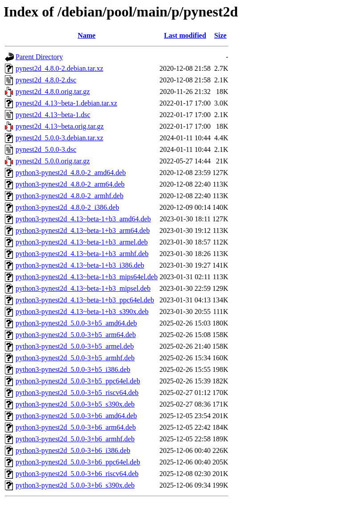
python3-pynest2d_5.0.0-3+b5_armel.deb (75, 346)
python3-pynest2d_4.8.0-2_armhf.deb (69, 196)
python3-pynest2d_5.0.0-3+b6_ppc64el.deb (78, 462)
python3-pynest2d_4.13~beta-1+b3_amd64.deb (83, 219)
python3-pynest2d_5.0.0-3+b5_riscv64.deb (77, 392)
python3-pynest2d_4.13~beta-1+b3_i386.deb (80, 265)
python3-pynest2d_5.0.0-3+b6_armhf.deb (75, 439)
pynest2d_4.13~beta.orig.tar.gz (60, 126)
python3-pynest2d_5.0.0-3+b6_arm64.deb (76, 427)
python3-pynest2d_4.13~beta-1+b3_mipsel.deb (83, 288)
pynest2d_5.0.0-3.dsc (46, 149)
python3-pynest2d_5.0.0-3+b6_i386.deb (73, 450)
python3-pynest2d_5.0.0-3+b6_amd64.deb (76, 415)
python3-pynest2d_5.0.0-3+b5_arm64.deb (76, 334)
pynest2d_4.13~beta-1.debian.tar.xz (66, 103)
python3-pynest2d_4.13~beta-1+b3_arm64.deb (83, 230)
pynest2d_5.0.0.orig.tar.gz (53, 161)
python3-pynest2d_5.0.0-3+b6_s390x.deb (75, 485)
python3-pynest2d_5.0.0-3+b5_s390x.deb (75, 404)
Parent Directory (39, 57)
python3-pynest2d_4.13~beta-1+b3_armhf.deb (82, 253)
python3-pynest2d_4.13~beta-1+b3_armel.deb (82, 242)
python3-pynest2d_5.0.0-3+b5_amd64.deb (76, 323)
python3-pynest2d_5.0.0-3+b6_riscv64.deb (77, 473)
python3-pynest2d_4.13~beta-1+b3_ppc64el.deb (85, 300)
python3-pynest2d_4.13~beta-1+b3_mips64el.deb (87, 277)
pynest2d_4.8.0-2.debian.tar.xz (59, 68)
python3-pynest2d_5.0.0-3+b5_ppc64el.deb (78, 381)
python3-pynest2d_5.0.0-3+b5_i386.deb (73, 369)
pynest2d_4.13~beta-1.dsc (53, 114)
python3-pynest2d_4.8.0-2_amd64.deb (71, 172)
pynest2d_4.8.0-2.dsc (46, 80)
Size (220, 35)
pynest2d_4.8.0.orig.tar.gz (53, 91)
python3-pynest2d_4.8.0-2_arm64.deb (70, 184)
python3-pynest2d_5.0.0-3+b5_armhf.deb (75, 358)
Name (86, 35)
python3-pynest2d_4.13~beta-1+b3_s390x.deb (82, 311)
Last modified (185, 35)
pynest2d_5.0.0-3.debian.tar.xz (59, 138)
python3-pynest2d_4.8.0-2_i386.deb (67, 207)
